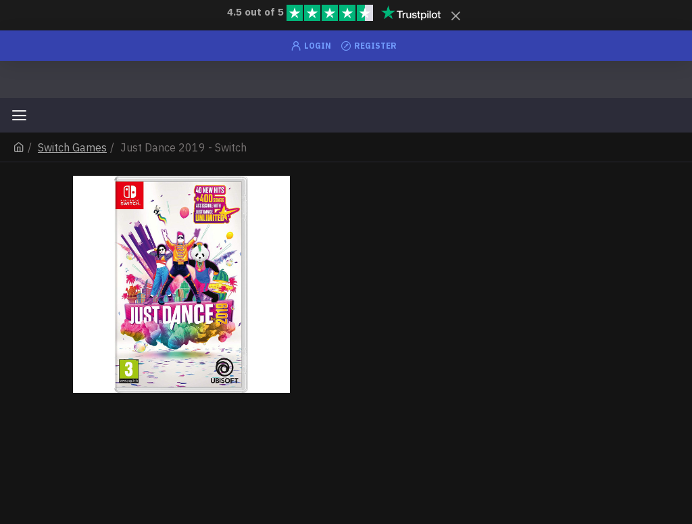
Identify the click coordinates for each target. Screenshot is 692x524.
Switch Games (72, 147)
